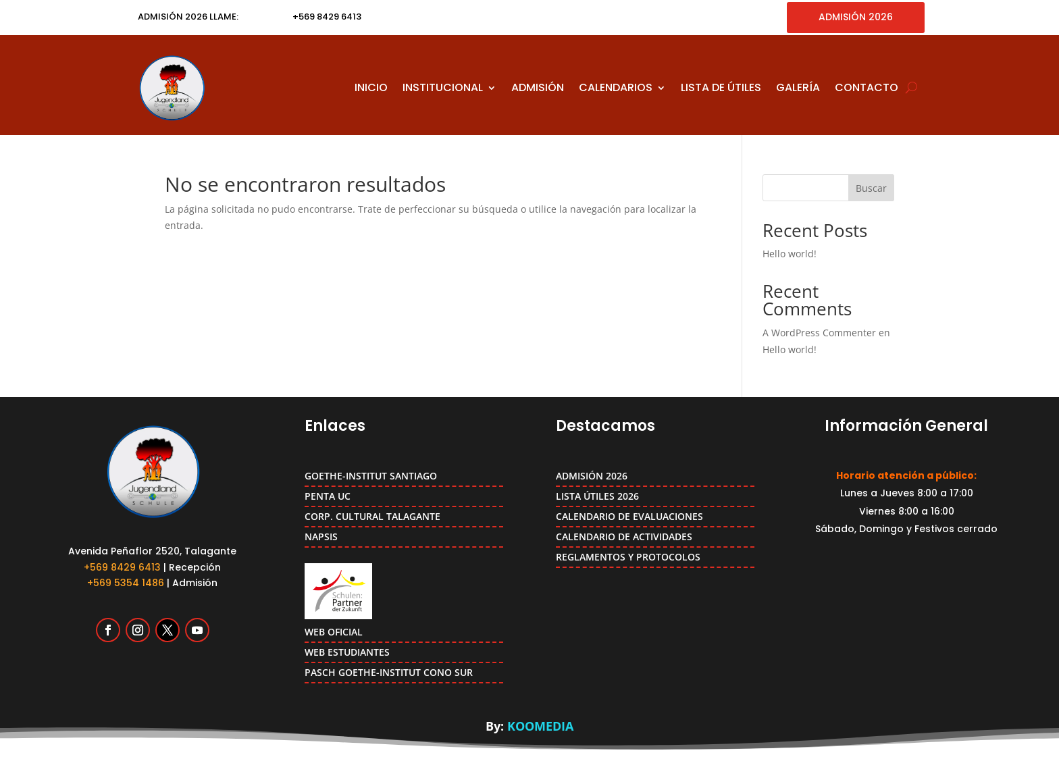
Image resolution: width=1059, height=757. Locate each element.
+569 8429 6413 (122, 567)
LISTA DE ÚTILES (721, 87)
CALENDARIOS (615, 87)
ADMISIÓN (537, 87)
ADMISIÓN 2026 (856, 17)
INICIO (371, 87)
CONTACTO (866, 87)
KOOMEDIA (540, 726)
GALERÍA (798, 87)
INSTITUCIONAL (443, 87)
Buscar (871, 188)
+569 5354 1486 (125, 583)
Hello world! (790, 253)
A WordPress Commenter (819, 332)
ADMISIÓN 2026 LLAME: (188, 16)
